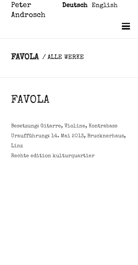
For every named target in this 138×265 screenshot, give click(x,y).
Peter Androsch (28, 10)
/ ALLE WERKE (63, 57)
